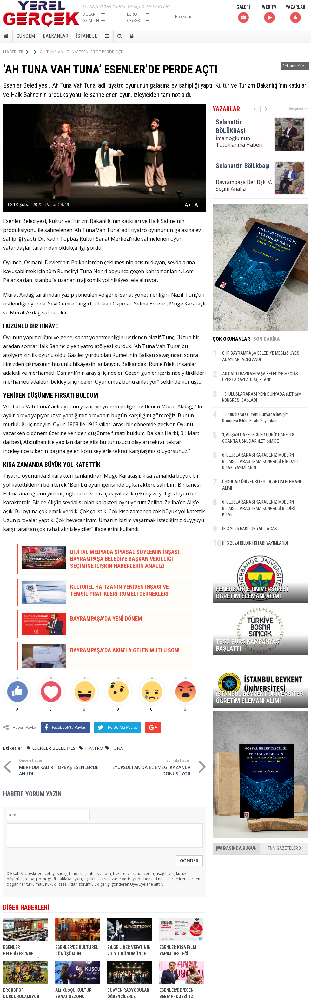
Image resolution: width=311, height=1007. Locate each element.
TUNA (117, 748)
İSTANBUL (86, 36)
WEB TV (269, 14)
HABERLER (16, 52)
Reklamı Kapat (295, 66)
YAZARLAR (295, 14)
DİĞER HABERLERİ (26, 907)
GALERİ (243, 14)
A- (197, 204)
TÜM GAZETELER (285, 848)
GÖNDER (189, 860)
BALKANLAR (55, 36)
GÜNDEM (26, 36)
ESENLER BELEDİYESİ (54, 748)
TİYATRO (93, 748)
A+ (188, 204)
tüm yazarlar (298, 109)
